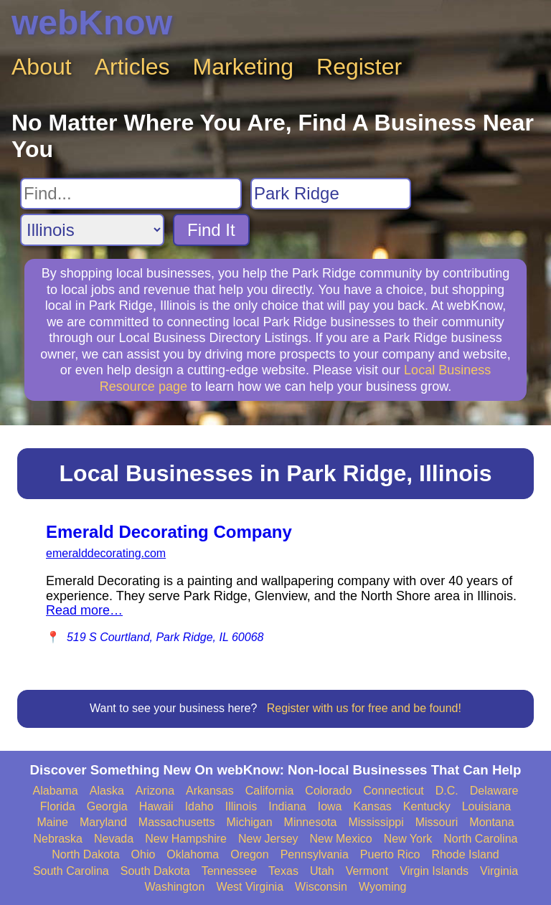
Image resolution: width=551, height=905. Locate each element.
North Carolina (480, 839)
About (41, 67)
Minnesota (310, 822)
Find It (211, 230)
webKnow (91, 23)
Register (359, 67)
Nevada (113, 839)
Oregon (249, 854)
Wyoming (383, 887)
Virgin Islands (434, 871)
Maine (52, 822)
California (269, 791)
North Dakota (85, 854)
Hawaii (156, 806)
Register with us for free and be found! (364, 708)
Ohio (143, 854)
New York (408, 839)
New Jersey (268, 839)
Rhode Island (465, 854)
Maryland (103, 822)
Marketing (243, 67)
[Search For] (131, 193)
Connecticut (393, 791)
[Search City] (330, 193)
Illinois (241, 806)
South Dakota (155, 871)
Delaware (494, 791)
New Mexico (341, 839)
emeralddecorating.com (106, 553)
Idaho (199, 806)
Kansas (372, 806)
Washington (174, 887)
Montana (491, 822)
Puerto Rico (390, 854)
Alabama (55, 791)
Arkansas (210, 791)
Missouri (436, 822)
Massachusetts (176, 822)
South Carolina (71, 871)
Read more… (84, 610)
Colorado (328, 791)
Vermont (367, 871)
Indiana (287, 806)
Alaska (107, 791)
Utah (322, 871)
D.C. (446, 791)
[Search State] (92, 230)
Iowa (330, 806)
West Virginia (249, 887)
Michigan (250, 822)
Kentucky (427, 806)
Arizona (155, 791)
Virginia (499, 871)
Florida (57, 806)
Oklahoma (192, 854)
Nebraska (58, 839)
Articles (132, 67)
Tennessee (229, 871)
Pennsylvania (315, 854)
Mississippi (375, 822)
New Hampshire (186, 839)
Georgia (107, 806)
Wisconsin (321, 887)
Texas (283, 871)
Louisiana (487, 806)
